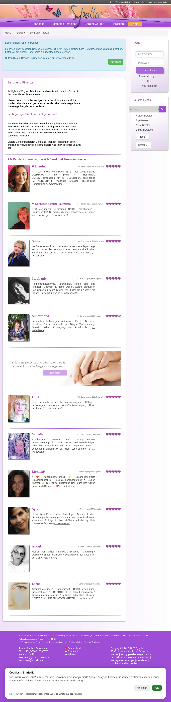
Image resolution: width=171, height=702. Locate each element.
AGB (148, 654)
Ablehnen (142, 687)
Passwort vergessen (149, 76)
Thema (142, 136)
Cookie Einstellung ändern (124, 663)
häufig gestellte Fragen (132, 654)
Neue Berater (143, 125)
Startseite (38, 23)
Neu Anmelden (149, 85)
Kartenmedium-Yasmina (52, 204)
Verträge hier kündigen (122, 660)
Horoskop (118, 23)
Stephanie (39, 278)
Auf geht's (116, 62)
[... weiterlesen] (54, 184)
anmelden (149, 70)
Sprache (143, 145)
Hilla (35, 397)
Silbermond (40, 316)
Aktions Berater (144, 115)
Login (134, 24)
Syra (35, 509)
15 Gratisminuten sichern (124, 651)
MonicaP (38, 472)
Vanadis (38, 434)
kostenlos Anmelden (64, 23)
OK (157, 687)
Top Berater (142, 120)
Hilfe (149, 81)
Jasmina (40, 166)
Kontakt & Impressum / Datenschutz (130, 657)
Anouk (37, 546)
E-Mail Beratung (144, 129)
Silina (36, 241)
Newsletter (141, 660)
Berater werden (94, 23)
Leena (36, 584)
